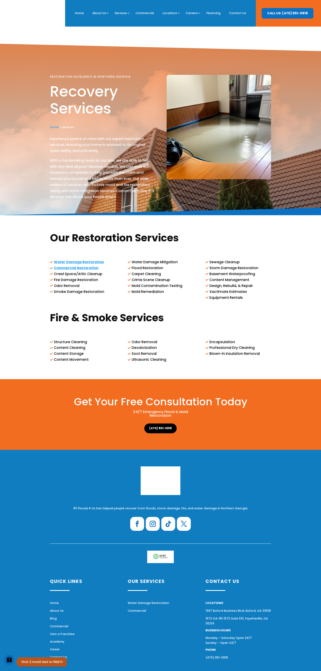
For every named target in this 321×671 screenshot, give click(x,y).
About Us (99, 13)
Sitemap (210, 664)
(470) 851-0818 (160, 411)
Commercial (145, 13)
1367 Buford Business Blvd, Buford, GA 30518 (238, 593)
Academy (57, 624)
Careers (192, 13)
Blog (53, 601)
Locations (170, 13)
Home (79, 13)
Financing (213, 13)
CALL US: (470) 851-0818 (287, 13)
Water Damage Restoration (148, 586)
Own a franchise (62, 617)
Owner (55, 632)
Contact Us (237, 13)
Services (121, 13)
